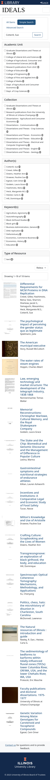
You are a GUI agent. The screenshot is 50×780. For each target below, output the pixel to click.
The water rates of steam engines (31, 362)
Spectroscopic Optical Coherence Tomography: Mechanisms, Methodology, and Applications (33, 582)
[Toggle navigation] (46, 10)
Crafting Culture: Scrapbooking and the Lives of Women (32, 538)
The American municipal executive (32, 344)
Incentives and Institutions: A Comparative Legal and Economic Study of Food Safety (33, 499)
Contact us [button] (10, 745)
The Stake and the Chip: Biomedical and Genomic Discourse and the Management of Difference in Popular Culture (34, 448)
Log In (44, 2)
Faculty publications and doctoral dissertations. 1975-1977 (32, 693)
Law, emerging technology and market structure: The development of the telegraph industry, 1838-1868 (34, 386)
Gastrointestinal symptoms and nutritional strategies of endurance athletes (33, 474)
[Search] (18, 34)
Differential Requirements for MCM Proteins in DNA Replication (33, 288)
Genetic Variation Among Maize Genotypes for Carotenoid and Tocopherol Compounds (31, 721)
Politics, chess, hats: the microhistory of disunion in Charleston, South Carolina (32, 609)
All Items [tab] (10, 22)
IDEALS (13, 9)
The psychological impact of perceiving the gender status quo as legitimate (33, 325)
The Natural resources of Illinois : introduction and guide (33, 631)
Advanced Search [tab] (14, 27)
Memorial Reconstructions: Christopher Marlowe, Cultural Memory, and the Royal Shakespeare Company (34, 419)
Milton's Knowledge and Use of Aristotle (32, 518)
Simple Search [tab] (26, 22)
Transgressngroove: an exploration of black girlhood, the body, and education (33, 558)
